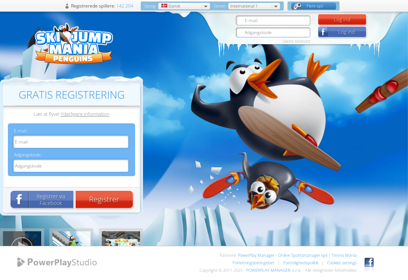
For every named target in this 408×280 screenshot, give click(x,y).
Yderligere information (85, 114)
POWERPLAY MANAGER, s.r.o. (273, 270)
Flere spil (308, 6)
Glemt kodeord (296, 41)
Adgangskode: (28, 154)
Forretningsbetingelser (253, 262)
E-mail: (21, 130)
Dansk (170, 6)
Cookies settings (342, 262)
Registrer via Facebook (51, 200)
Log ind (342, 19)
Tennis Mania (344, 255)
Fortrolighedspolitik (300, 262)
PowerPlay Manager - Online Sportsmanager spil (282, 255)
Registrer (104, 199)
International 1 (244, 6)
